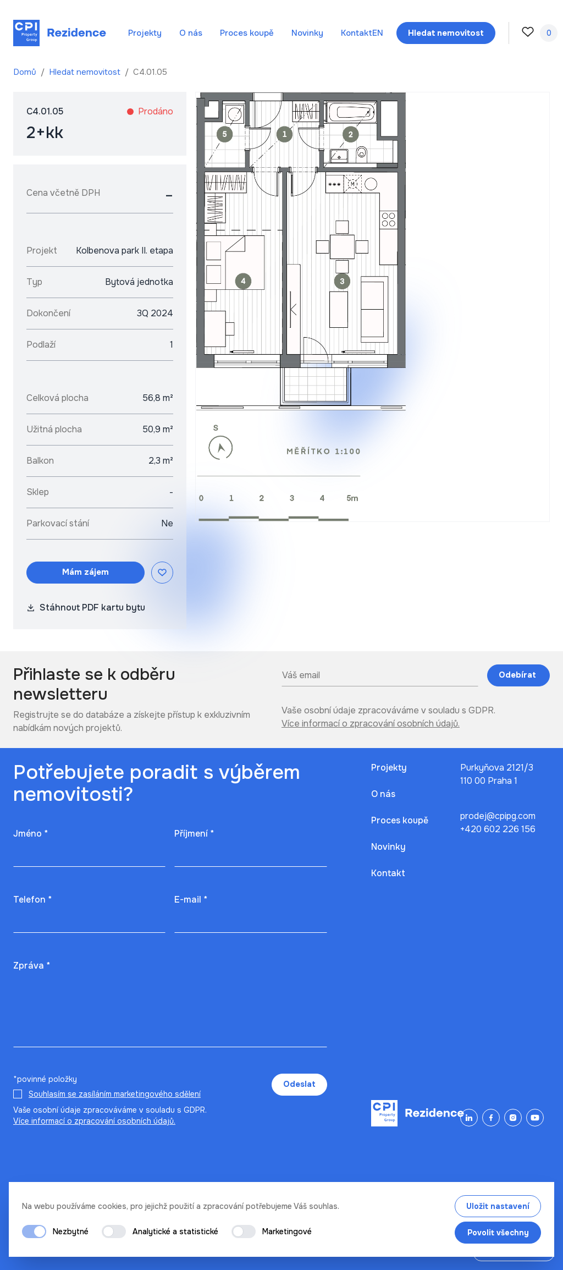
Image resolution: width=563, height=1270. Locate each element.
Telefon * (32, 899)
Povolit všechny (498, 1233)
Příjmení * (194, 833)
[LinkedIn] (469, 1117)
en (377, 33)
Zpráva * (31, 965)
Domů (25, 72)
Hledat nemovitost (86, 72)
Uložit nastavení (497, 1206)
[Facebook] (491, 1117)
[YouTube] (535, 1117)
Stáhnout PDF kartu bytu (85, 607)
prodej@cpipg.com (498, 816)
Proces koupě (247, 33)
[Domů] (59, 33)
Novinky (307, 33)
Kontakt (356, 33)
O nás (190, 33)
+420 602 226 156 (498, 829)
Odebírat (518, 674)
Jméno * (30, 833)
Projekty (145, 33)
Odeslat (299, 1084)
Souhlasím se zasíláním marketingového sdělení (115, 1094)
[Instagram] (513, 1117)
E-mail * (190, 899)
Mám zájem (85, 572)
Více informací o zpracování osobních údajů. (371, 723)
